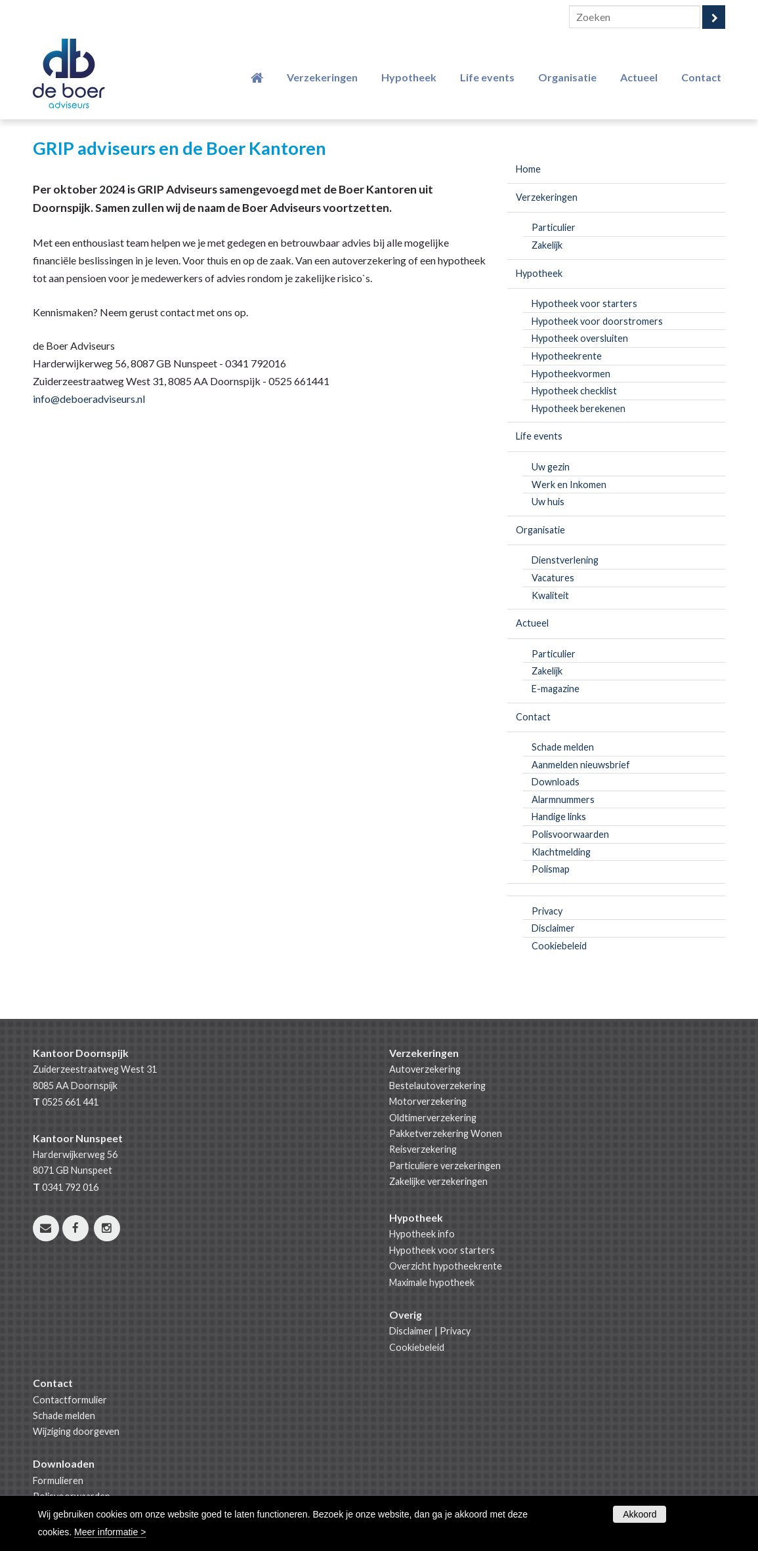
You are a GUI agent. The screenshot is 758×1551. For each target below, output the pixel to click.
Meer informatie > (110, 1532)
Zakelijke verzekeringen (438, 1181)
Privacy (455, 1330)
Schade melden (64, 1415)
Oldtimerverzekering (432, 1117)
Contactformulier (70, 1399)
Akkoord (639, 1514)
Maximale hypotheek (431, 1282)
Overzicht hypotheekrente (445, 1266)
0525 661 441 (70, 1101)
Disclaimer (410, 1330)
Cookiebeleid (416, 1347)
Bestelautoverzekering (437, 1085)
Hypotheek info (422, 1233)
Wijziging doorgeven (76, 1431)
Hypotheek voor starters (442, 1250)
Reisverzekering (423, 1149)
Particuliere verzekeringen (445, 1165)
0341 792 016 (70, 1187)
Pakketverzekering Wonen (445, 1133)
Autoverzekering (425, 1069)
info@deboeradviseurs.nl (89, 398)
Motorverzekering (428, 1101)
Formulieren (58, 1480)
